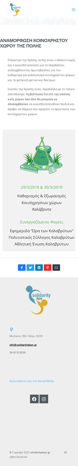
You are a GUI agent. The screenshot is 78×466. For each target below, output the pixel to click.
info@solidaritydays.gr (23, 345)
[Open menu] (73, 9)
